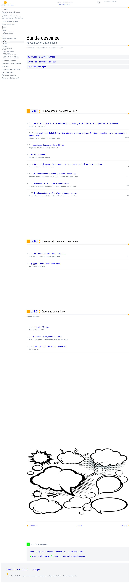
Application (79, 328)
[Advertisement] (78, 20)
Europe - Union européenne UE (11, 56)
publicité (5, 43)
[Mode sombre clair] (99, 2)
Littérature (4, 46)
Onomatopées (31, 47)
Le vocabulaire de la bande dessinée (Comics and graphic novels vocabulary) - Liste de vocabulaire (79, 124)
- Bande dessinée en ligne (79, 264)
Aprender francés (11, 17)
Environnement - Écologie (9, 54)
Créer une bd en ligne (37, 67)
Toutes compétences (8, 24)
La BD (34, 111)
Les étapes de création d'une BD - (79, 146)
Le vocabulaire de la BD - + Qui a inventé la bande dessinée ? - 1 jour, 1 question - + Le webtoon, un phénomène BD (79, 135)
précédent (33, 526)
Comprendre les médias (8, 32)
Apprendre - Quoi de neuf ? (10, 78)
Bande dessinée (7, 41)
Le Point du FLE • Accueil (17, 569)
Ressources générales (9, 75)
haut (80, 526)
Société (4, 50)
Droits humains (6, 53)
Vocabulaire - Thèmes (9, 61)
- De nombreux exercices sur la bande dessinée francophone (79, 165)
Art (49, 47)
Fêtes (3, 35)
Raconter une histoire (33, 316)
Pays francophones (7, 48)
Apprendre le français (65, 3)
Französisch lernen (13, 18)
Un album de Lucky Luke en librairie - (79, 184)
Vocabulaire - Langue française (11, 63)
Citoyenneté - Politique (8, 51)
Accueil (6, 9)
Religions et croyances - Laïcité (11, 58)
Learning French (9, 15)
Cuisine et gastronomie (8, 33)
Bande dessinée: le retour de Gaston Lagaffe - (79, 175)
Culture (4, 27)
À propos (36, 569)
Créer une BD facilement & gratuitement (79, 347)
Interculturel (5, 45)
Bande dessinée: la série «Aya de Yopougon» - (79, 194)
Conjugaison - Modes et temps (11, 69)
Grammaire (5, 66)
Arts (4, 40)
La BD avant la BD (79, 155)
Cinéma (4, 30)
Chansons (4, 28)
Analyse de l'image (42, 47)
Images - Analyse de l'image (9, 38)
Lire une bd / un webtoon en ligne (42, 62)
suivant (124, 526)
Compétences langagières (10, 21)
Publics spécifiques (8, 72)
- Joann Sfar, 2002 (79, 255)
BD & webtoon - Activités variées (41, 57)
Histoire (4, 37)
